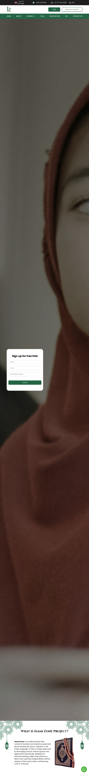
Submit (25, 382)
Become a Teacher (72, 9)
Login (54, 9)
